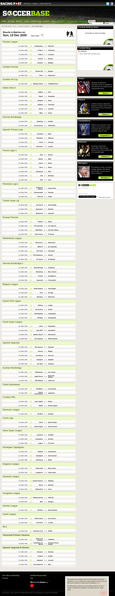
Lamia (41, 326)
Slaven (50, 401)
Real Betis (39, 138)
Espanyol (51, 347)
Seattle (50, 531)
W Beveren (51, 297)
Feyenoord (51, 251)
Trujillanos (51, 539)
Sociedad (40, 134)
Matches (11, 21)
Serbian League (10, 506)
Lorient (40, 163)
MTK (41, 501)
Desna (41, 485)
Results (19, 21)
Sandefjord (39, 455)
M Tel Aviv (40, 522)
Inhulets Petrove (38, 481)
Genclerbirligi (52, 205)
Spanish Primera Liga (13, 129)
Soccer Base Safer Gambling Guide (90, 53)
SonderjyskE (52, 317)
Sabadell (50, 359)
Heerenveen (51, 242)
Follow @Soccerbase (104, 197)
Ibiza (49, 564)
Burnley (50, 58)
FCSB (50, 196)
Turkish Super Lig (11, 200)
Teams (26, 21)
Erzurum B (39, 205)
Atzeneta (50, 552)
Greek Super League (12, 322)
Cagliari (40, 92)
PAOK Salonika (52, 338)
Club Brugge (52, 288)
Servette (50, 439)
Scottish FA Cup (10, 79)
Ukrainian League (11, 476)
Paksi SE (51, 497)
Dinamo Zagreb (52, 405)
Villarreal (50, 138)
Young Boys (39, 439)
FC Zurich (51, 443)
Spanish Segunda (11, 343)
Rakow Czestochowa (38, 393)
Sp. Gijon (40, 363)
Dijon (49, 159)
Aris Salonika (39, 338)
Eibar (49, 134)
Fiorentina (51, 104)
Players (46, 21)
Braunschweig (38, 267)
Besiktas (50, 209)
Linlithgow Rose (53, 83)
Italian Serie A (9, 88)
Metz (49, 171)
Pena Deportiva (38, 564)
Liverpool (51, 54)
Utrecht (50, 255)
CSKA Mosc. (39, 230)
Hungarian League (11, 493)
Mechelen (40, 297)
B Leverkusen (38, 125)
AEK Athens (51, 334)
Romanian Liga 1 (11, 184)
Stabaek (40, 451)
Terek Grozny (39, 234)
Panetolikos (51, 330)
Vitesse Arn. (39, 242)
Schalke (50, 121)
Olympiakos (51, 326)
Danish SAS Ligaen (12, 301)
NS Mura (40, 414)
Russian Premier (10, 217)
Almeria (40, 351)
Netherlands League (12, 238)
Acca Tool (83, 21)
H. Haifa (50, 522)
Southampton (38, 46)
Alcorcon (51, 355)
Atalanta (40, 104)
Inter (49, 92)
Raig (31, 578)
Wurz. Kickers (52, 272)
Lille (41, 175)
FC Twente (39, 259)
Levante (50, 146)
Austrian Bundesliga (12, 368)
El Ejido (50, 556)
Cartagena (39, 359)
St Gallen (51, 435)
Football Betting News (88, 27)
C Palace (40, 50)
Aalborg (40, 305)
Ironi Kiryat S (52, 518)
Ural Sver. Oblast (53, 230)
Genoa (41, 108)
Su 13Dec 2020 (23, 46)
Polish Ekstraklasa (11, 384)
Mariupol (50, 485)
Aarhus (50, 309)
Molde (50, 460)
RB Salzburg (39, 380)
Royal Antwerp (38, 288)
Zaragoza (51, 363)
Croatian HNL (9, 397)
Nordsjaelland (38, 313)
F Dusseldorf (52, 280)
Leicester (40, 63)
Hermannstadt (38, 192)
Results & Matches (24, 26)
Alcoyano (40, 552)
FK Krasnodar (38, 226)
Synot (41, 422)
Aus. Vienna (51, 372)
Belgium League (10, 284)
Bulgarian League (11, 464)
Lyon (49, 180)
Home (4, 21)
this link (98, 583)
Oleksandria (39, 489)
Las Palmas (39, 355)
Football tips (72, 21)
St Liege (50, 292)
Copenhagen (52, 313)
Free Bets (61, 21)
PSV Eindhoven (38, 255)
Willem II (40, 246)
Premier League (10, 42)
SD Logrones (39, 347)
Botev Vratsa (52, 468)
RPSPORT (83, 51)
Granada (50, 142)
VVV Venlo (39, 251)
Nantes (40, 159)
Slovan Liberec (52, 426)
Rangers (50, 71)
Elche (41, 142)
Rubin (50, 221)
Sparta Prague (52, 422)
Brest (41, 167)
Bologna (40, 100)
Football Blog (84, 48)
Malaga (50, 351)
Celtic (41, 75)
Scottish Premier (10, 67)
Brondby (40, 317)
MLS (5, 527)
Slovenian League (11, 409)
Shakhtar (51, 481)
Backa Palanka (52, 510)
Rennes (50, 154)
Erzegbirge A (52, 276)
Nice (41, 154)
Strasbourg (39, 171)
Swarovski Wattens (51, 376)
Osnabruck (51, 267)
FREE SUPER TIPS (45, 3)
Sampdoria (51, 96)
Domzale (50, 414)
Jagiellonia (51, 393)
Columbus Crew (38, 531)
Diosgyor (51, 501)
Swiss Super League (12, 430)
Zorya (50, 489)
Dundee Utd (39, 71)
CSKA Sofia (39, 468)
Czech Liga (8, 418)
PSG (41, 180)
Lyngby (50, 305)
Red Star (40, 510)
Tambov (40, 221)
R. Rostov (51, 234)
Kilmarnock (51, 75)
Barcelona (39, 146)
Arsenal (40, 58)
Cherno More (52, 472)
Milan (41, 113)
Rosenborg (39, 460)
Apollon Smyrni (38, 334)
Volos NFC (39, 330)
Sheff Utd (51, 46)
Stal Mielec (39, 389)
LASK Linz (51, 380)
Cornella (50, 560)
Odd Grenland (52, 455)
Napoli (41, 96)
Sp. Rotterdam (52, 246)
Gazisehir (51, 213)
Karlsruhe (40, 280)
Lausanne (40, 435)
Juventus (51, 108)
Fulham (40, 54)
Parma (50, 113)
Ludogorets (39, 472)
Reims (50, 167)
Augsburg (40, 121)
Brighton (50, 63)
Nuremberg (39, 272)
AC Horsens (39, 309)
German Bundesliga (12, 117)
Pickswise (5, 578)
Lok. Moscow (52, 226)
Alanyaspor (39, 209)
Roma (50, 100)
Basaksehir (39, 213)
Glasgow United (38, 83)
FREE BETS (27, 3)
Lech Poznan (52, 389)
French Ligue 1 (10, 150)
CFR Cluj (40, 196)
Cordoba (40, 556)
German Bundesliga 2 (13, 263)
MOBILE (35, 3)
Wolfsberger (39, 372)
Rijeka (41, 405)
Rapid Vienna (39, 376)
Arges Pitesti (52, 188)
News (53, 21)
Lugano (40, 443)
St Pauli (40, 276)
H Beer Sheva (38, 518)
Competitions (36, 21)
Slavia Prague (38, 426)
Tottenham (51, 50)
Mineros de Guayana (39, 539)
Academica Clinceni (39, 188)
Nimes (50, 163)
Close (103, 593)
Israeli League (9, 514)
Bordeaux (51, 175)
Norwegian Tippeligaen (13, 447)
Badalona (40, 560)
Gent (41, 292)
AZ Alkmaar (51, 259)
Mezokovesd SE (38, 497)
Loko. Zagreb (39, 401)
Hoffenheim (51, 125)
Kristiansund (52, 451)
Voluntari (51, 192)
